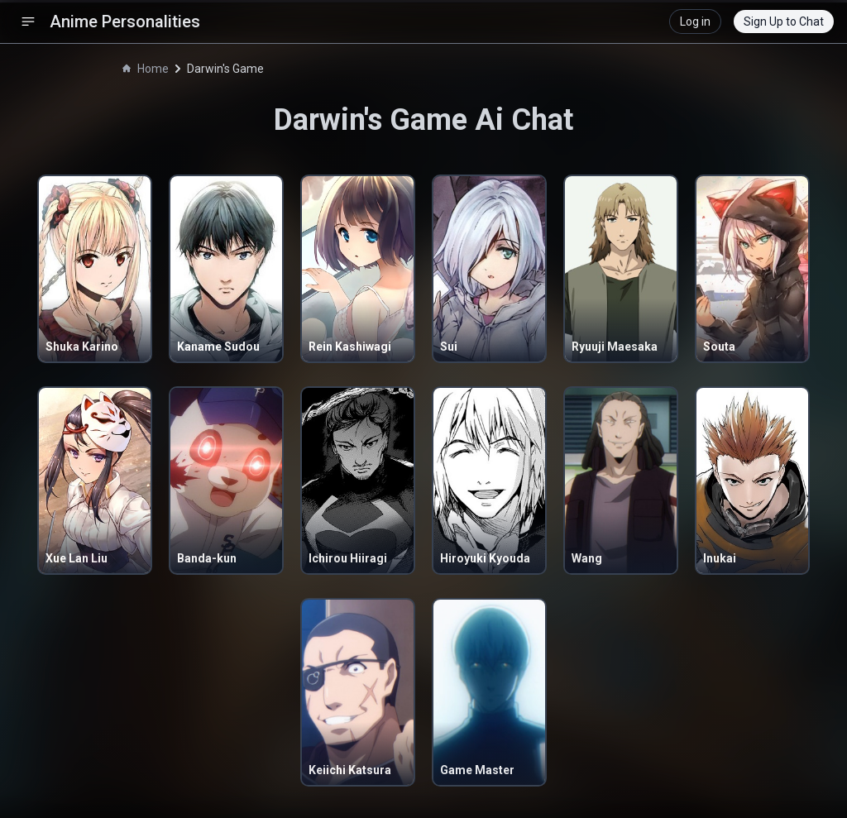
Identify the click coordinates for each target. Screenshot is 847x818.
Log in (695, 21)
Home (145, 68)
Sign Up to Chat (784, 21)
